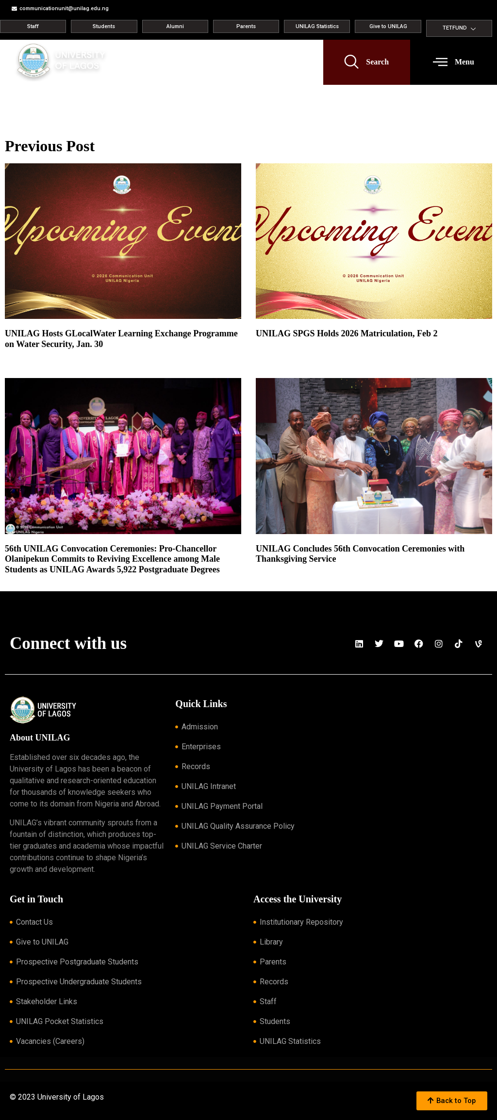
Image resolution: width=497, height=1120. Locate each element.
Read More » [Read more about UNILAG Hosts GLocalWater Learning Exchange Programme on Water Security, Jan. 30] (20, 355)
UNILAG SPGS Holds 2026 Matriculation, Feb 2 (347, 333)
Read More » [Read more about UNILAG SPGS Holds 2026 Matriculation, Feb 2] (271, 345)
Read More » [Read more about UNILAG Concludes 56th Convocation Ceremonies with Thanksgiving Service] (271, 571)
